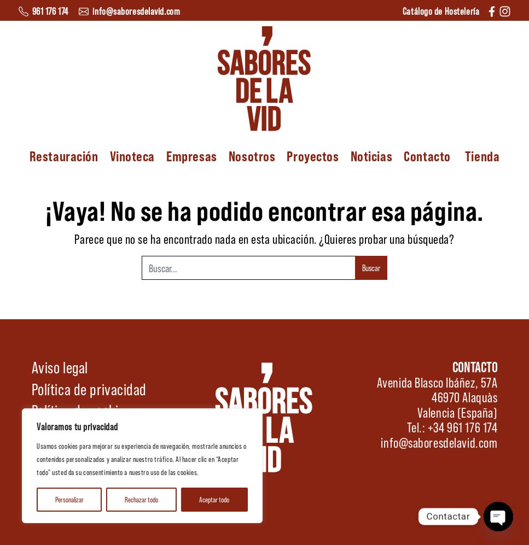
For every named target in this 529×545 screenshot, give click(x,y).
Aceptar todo (214, 499)
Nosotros (252, 156)
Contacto (427, 156)
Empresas (191, 156)
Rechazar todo (141, 499)
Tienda (482, 156)
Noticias (371, 156)
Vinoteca (132, 156)
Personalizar (69, 499)
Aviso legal (60, 367)
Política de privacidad (89, 389)
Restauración (64, 156)
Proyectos (313, 156)
